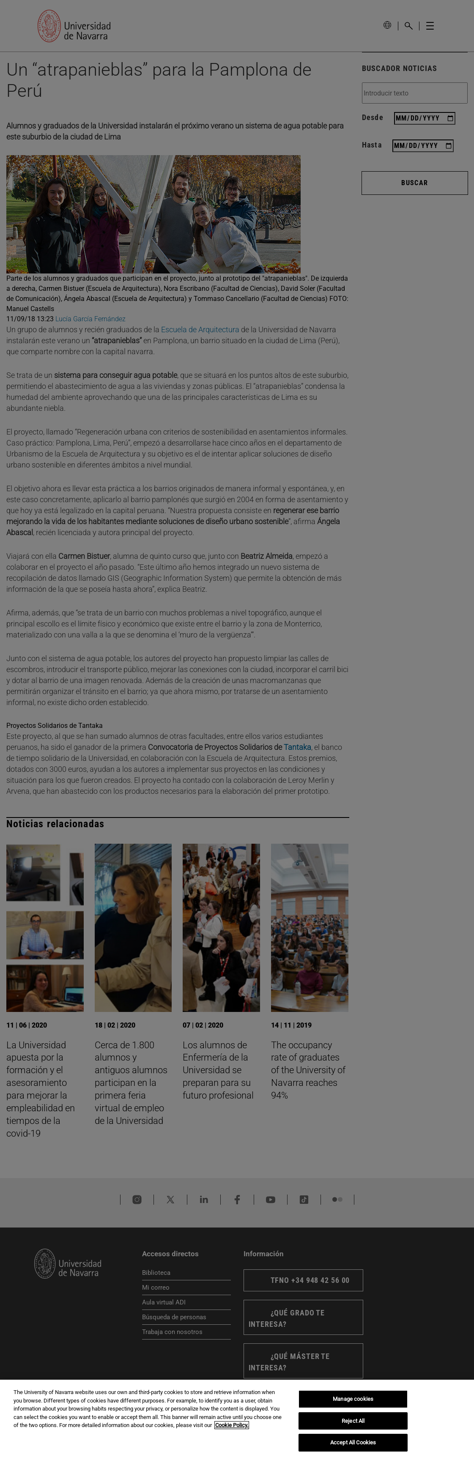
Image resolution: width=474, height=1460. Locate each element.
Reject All (353, 1421)
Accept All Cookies (353, 1442)
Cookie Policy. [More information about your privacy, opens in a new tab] (231, 1425)
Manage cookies (353, 1399)
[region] (237, 1420)
